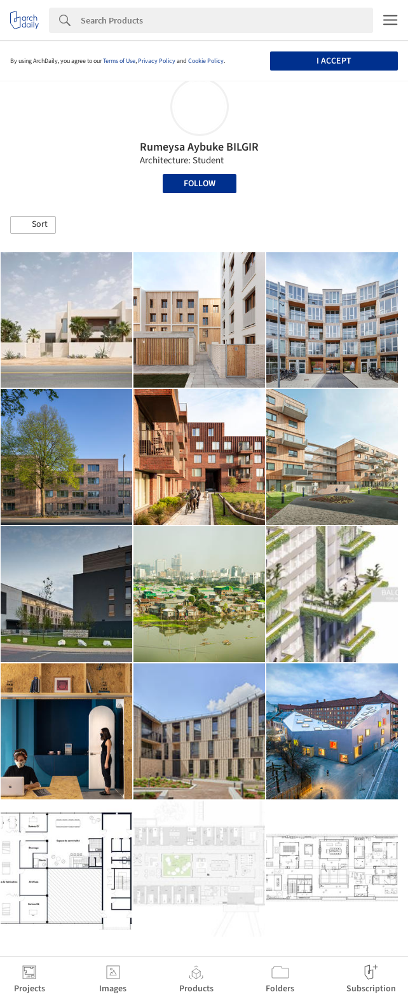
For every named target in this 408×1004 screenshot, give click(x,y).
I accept (333, 61)
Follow (199, 183)
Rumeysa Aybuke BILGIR (199, 147)
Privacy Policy (156, 61)
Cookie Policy (206, 61)
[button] (33, 225)
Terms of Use (119, 61)
